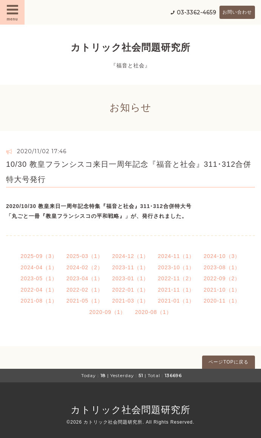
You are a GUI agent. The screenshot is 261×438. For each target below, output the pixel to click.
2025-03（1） (84, 256)
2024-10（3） (222, 256)
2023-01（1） (130, 278)
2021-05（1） (84, 301)
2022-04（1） (39, 290)
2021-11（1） (176, 290)
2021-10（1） (222, 290)
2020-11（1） (222, 301)
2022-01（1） (130, 290)
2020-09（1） (107, 312)
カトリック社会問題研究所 (130, 47)
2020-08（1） (153, 312)
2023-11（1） (130, 267)
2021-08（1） (39, 301)
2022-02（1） (84, 290)
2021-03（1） (130, 301)
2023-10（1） (176, 267)
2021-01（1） (176, 301)
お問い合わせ (237, 12)
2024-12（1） (130, 256)
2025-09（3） (39, 256)
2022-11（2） (176, 278)
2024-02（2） (84, 267)
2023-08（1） (222, 267)
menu (12, 12)
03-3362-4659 (196, 12)
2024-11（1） (176, 256)
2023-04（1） (84, 278)
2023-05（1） (39, 278)
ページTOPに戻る (228, 362)
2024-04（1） (39, 267)
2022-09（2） (222, 278)
